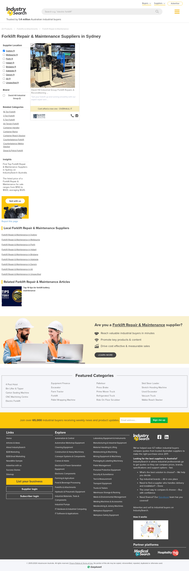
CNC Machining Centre (17, 397)
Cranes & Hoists (62, 461)
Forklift (54, 395)
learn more (105, 355)
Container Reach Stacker (14, 135)
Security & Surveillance (103, 474)
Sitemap (10, 474)
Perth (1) (9, 59)
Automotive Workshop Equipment (70, 443)
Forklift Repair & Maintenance (55, 29)
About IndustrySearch (15, 447)
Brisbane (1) (11, 67)
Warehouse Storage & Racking (106, 492)
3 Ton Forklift (9, 116)
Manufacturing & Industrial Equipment (110, 443)
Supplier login (29, 489)
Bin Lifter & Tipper (15, 388)
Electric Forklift (13, 401)
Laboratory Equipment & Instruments (109, 438)
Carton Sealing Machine (17, 392)
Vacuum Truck (149, 395)
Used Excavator (149, 391)
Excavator (56, 387)
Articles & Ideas (13, 443)
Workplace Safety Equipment (106, 515)
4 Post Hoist (12, 384)
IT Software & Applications (66, 513)
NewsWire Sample (14, 461)
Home (9, 438)
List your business (29, 481)
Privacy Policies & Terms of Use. (81, 563)
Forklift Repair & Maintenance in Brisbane (20, 254)
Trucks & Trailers (100, 488)
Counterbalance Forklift (13, 139)
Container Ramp (10, 131)
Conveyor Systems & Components (70, 456)
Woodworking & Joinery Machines (108, 506)
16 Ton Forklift (9, 112)
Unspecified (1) (12, 82)
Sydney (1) (10, 51)
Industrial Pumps (62, 504)
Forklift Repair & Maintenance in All (17, 269)
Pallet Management (102, 465)
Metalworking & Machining (105, 452)
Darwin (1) (10, 75)
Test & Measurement (102, 479)
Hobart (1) (10, 63)
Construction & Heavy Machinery (69, 452)
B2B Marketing (13, 452)
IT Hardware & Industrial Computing (70, 509)
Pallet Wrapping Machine (63, 400)
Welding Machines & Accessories (107, 501)
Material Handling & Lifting (105, 447)
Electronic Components (65, 473)
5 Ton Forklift (9, 120)
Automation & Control (64, 438)
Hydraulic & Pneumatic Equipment (70, 491)
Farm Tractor (57, 391)
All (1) (8, 78)
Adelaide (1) (11, 71)
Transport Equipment (102, 483)
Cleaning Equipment (64, 447)
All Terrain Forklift (11, 124)
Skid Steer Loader (150, 383)
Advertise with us (13, 465)
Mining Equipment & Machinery (107, 456)
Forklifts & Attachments (27, 29)
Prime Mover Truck (105, 391)
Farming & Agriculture (64, 478)
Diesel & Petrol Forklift (13, 150)
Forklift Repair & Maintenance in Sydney (19, 235)
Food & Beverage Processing (67, 482)
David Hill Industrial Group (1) (16, 97)
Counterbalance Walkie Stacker (13, 145)
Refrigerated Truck (105, 395)
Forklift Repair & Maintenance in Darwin (19, 264)
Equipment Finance (60, 383)
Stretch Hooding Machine (154, 387)
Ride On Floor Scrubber (108, 400)
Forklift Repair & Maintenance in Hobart (19, 249)
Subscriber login (29, 496)
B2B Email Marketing (15, 456)
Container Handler (11, 127)
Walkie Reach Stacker (152, 400)
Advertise (175, 3)
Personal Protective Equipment (107, 470)
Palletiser (100, 383)
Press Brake (102, 387)
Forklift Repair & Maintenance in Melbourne (21, 239)
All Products (7, 29)
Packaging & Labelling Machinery (108, 461)
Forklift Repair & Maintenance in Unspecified (21, 274)
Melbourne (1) (12, 55)
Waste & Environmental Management (109, 497)
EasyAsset (164, 497)
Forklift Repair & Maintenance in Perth (18, 244)
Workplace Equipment (103, 510)
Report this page (10, 221)
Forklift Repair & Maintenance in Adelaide (20, 259)
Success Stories (13, 470)
